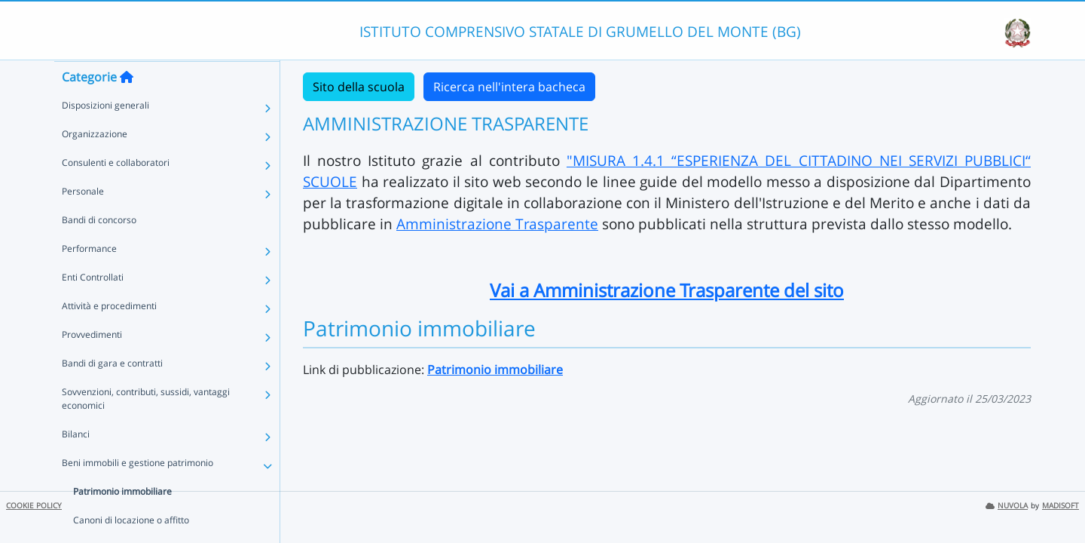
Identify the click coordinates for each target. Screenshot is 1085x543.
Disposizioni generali (105, 134)
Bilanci (76, 463)
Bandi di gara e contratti (112, 392)
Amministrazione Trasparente (497, 223)
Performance (89, 278)
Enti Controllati (93, 306)
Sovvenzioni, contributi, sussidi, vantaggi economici (146, 428)
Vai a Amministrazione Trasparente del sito (667, 290)
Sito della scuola (359, 86)
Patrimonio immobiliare (122, 520)
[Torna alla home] (126, 106)
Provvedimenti (92, 363)
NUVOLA (1007, 506)
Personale (83, 220)
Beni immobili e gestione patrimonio (137, 492)
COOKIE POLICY (34, 506)
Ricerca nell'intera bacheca (509, 86)
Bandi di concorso (99, 249)
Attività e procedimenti (109, 335)
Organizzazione (94, 163)
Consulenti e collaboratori (116, 192)
